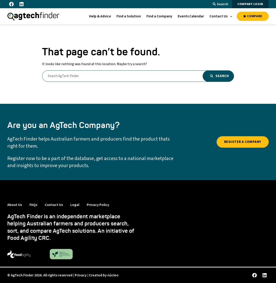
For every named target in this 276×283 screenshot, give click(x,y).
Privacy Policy (98, 204)
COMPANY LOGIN (250, 4)
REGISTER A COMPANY (242, 141)
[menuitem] (100, 16)
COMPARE (252, 16)
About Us (14, 204)
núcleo (113, 275)
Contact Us (54, 204)
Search (220, 4)
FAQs (33, 204)
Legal (74, 204)
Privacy (80, 275)
